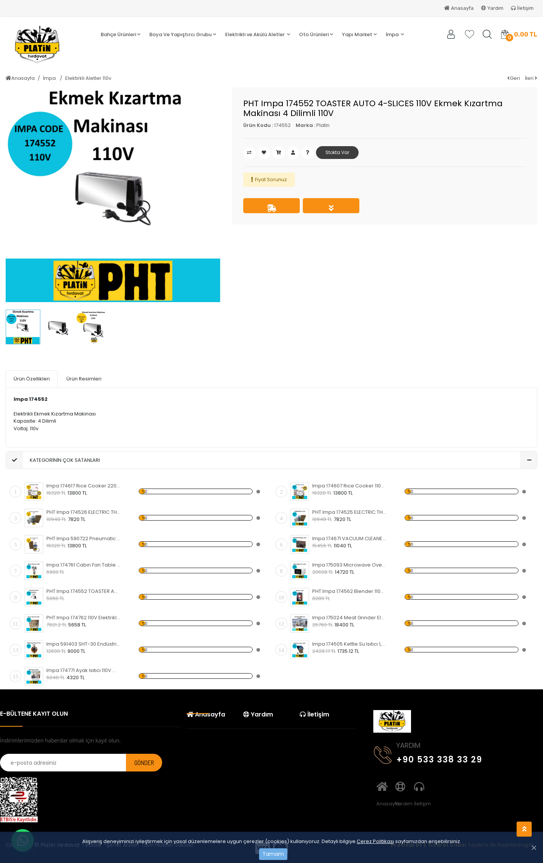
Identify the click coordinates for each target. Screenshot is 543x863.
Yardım (492, 8)
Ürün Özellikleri (32, 378)
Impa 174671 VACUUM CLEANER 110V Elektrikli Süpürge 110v (349, 537)
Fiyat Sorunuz (271, 179)
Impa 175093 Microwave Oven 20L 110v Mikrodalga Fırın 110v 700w (349, 564)
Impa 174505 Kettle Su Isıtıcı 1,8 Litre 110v (349, 643)
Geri (513, 78)
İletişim (522, 8)
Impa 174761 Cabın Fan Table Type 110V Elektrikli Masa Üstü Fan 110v (83, 564)
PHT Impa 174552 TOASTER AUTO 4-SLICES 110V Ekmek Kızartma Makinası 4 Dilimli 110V (83, 590)
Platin (323, 125)
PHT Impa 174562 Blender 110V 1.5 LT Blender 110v (349, 590)
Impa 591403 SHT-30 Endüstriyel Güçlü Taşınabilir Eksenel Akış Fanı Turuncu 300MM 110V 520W (83, 643)
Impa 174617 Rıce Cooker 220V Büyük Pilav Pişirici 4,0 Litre (83, 485)
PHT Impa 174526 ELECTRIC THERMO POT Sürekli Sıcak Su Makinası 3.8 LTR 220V (83, 511)
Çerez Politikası (375, 841)
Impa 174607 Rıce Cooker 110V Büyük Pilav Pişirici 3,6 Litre (349, 485)
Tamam (273, 854)
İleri (531, 78)
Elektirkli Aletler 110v (88, 78)
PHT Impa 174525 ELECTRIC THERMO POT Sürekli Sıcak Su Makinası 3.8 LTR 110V (349, 511)
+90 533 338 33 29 (428, 757)
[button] (120, 35)
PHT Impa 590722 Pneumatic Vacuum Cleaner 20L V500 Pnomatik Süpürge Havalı (83, 537)
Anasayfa (459, 8)
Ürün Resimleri (83, 378)
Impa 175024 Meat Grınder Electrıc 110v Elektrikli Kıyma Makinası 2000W (349, 616)
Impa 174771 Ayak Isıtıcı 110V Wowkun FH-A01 (83, 669)
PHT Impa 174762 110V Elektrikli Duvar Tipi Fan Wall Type (83, 616)
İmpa (50, 78)
